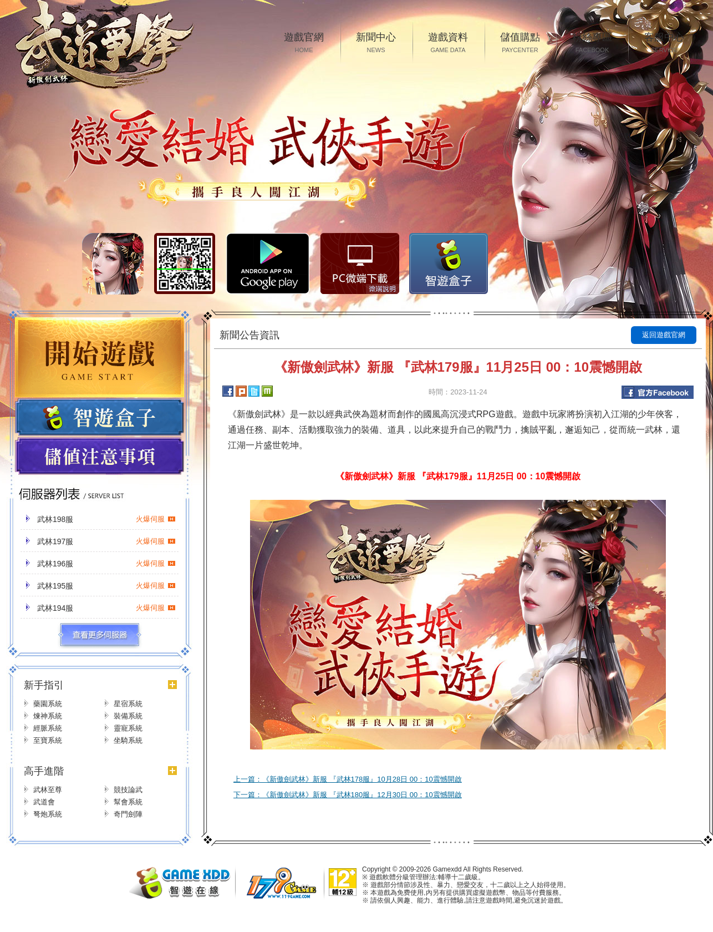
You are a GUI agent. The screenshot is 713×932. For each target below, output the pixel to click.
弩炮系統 (47, 814)
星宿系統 (128, 704)
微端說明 (382, 289)
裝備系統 (128, 716)
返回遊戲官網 (663, 335)
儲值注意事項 (99, 456)
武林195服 (106, 586)
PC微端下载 (359, 263)
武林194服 (106, 608)
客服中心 (664, 43)
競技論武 (128, 790)
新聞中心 (376, 43)
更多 (99, 635)
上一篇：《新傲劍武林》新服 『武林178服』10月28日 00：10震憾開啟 (347, 779)
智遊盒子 (448, 263)
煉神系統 (47, 716)
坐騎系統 (128, 740)
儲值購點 (520, 43)
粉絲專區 (592, 43)
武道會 (44, 802)
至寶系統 (47, 740)
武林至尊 (47, 790)
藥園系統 (47, 704)
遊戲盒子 (99, 417)
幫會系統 (128, 802)
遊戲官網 (304, 43)
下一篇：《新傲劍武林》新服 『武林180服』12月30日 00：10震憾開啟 (347, 795)
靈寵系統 (128, 728)
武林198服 (106, 519)
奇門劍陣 (128, 814)
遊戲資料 (448, 43)
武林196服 (106, 564)
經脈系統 (47, 728)
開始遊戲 (99, 357)
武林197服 (106, 541)
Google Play (267, 263)
